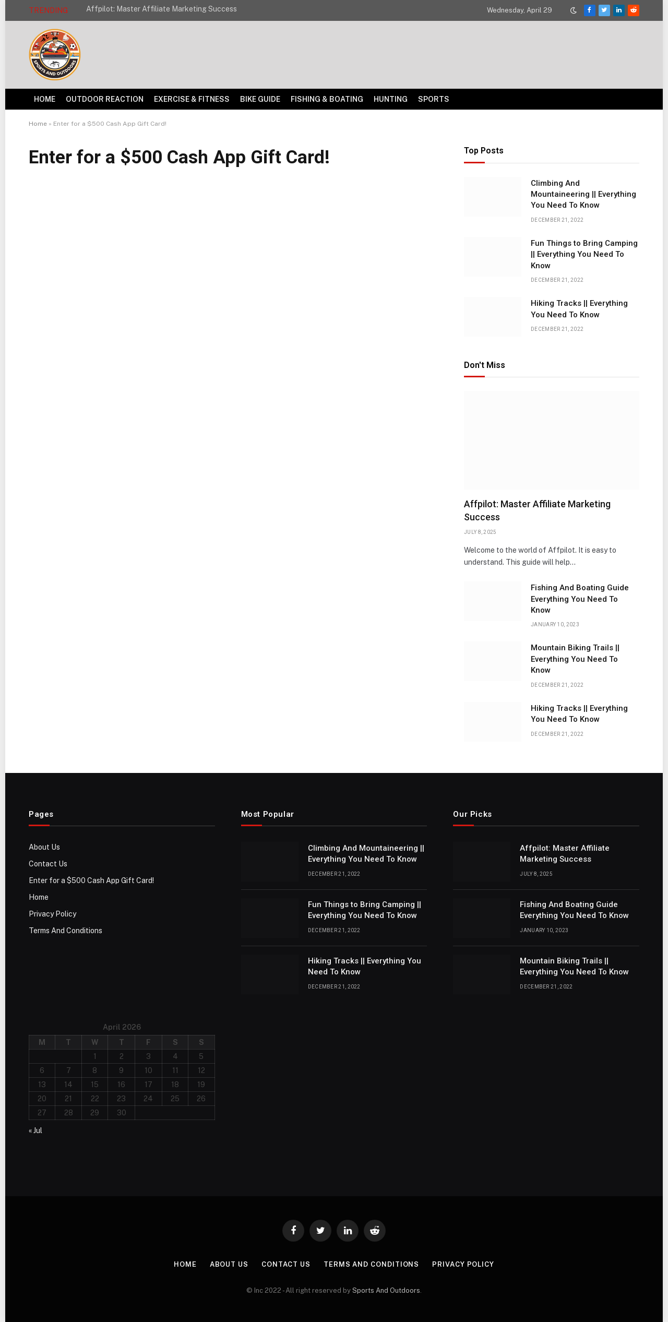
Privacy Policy (52, 914)
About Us (44, 847)
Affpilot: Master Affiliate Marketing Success (161, 9)
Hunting (391, 99)
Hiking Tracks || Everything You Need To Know (579, 309)
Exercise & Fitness (192, 99)
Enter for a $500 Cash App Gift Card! (91, 880)
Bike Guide (260, 99)
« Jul (35, 1130)
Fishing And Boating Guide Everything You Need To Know (580, 599)
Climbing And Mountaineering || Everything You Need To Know (583, 194)
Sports (433, 99)
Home (44, 99)
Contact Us (48, 864)
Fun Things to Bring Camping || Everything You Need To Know (584, 254)
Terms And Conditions (65, 930)
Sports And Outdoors (386, 1290)
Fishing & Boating (327, 99)
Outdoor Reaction (105, 99)
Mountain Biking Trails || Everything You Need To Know (575, 659)
